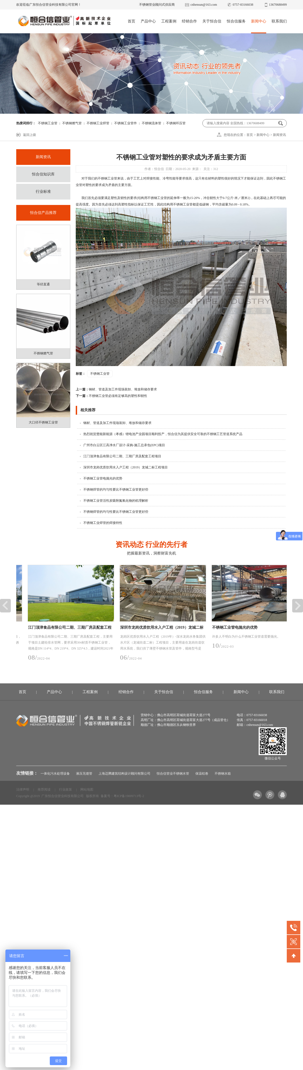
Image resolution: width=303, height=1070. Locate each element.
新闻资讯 (279, 135)
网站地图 (86, 789)
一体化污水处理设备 (55, 773)
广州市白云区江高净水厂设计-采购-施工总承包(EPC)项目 (124, 445)
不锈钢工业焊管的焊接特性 (102, 523)
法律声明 (22, 789)
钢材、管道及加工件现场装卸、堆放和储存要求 (116, 389)
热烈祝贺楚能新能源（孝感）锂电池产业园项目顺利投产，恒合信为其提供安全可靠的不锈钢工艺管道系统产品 (162, 434)
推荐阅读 (44, 789)
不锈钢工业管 (47, 123)
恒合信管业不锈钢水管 (173, 773)
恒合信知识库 (43, 174)
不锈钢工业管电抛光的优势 (102, 478)
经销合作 (189, 21)
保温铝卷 (201, 773)
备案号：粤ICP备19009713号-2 (122, 796)
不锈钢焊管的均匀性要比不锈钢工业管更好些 (115, 489)
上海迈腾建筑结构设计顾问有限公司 (124, 773)
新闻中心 (258, 21)
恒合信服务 (236, 21)
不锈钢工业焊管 (98, 123)
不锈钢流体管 (151, 123)
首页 (131, 21)
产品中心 (148, 21)
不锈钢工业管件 (125, 123)
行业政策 (65, 789)
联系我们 (279, 21)
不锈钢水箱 (223, 773)
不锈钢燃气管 (72, 123)
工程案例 (168, 21)
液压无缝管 (84, 773)
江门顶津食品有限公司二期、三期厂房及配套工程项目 (122, 456)
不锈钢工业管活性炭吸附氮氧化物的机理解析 (115, 501)
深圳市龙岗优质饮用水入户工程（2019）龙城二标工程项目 (125, 467)
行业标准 (43, 192)
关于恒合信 (211, 21)
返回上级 (29, 135)
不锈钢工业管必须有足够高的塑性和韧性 (111, 396)
